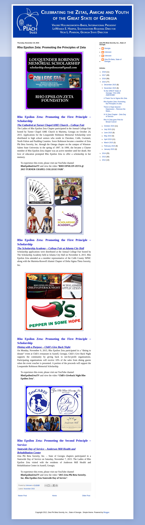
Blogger (106, 512)
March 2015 (109, 143)
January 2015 (109, 149)
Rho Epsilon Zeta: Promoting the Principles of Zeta (114, 103)
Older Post (86, 496)
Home (54, 496)
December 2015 (110, 85)
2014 (104, 153)
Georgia (107, 48)
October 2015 (109, 126)
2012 (104, 160)
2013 (104, 157)
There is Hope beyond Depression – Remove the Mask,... (114, 109)
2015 (104, 82)
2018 (104, 72)
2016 (104, 79)
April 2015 (108, 139)
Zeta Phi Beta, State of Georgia (112, 60)
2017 (104, 75)
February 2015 (110, 146)
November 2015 (29, 489)
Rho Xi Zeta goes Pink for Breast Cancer (113, 121)
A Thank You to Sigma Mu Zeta (115, 98)
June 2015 (108, 133)
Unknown (107, 52)
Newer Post (22, 496)
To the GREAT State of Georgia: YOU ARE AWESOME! (112, 93)
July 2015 (108, 129)
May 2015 (108, 136)
